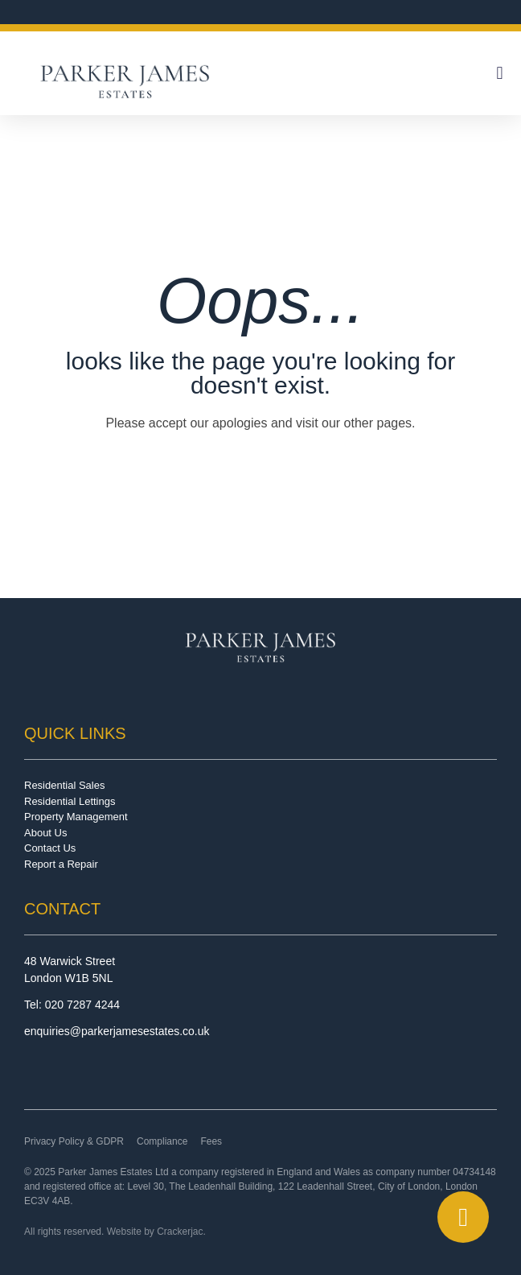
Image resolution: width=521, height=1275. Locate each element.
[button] (499, 73)
